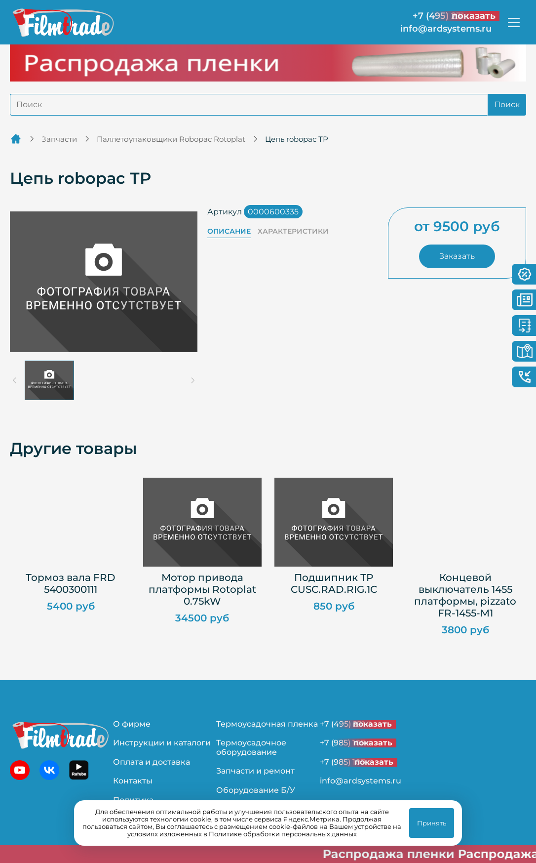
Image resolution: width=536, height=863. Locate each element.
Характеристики (293, 231)
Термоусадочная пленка (267, 724)
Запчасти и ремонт (255, 771)
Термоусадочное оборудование (251, 747)
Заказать (457, 256)
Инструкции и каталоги (162, 742)
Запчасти (59, 139)
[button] (49, 380)
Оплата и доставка (151, 762)
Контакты (133, 780)
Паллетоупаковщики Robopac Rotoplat (171, 139)
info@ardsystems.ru (446, 29)
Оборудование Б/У (255, 790)
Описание (229, 231)
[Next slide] (192, 380)
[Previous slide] (15, 380)
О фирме (132, 724)
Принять (431, 823)
